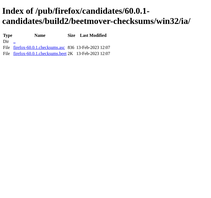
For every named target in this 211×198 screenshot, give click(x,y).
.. (14, 41)
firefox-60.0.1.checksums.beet (39, 53)
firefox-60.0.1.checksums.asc (39, 47)
